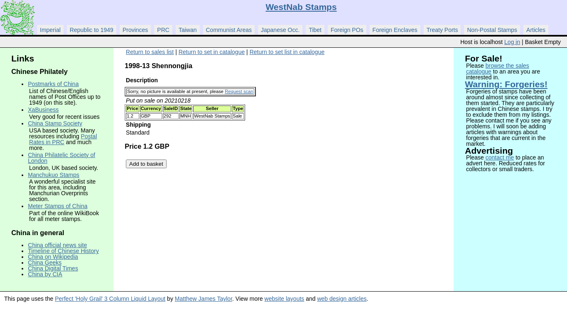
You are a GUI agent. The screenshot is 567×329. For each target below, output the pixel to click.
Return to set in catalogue (212, 52)
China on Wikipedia (53, 256)
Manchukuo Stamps (53, 175)
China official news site (57, 245)
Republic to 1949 (91, 30)
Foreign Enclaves (395, 30)
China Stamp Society (55, 123)
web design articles (341, 298)
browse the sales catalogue (497, 68)
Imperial (50, 30)
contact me (500, 157)
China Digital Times (53, 268)
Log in (512, 42)
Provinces (135, 30)
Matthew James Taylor (203, 298)
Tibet (315, 30)
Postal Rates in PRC (63, 139)
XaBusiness (43, 109)
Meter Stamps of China (57, 206)
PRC (163, 30)
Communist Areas (229, 30)
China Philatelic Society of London (61, 158)
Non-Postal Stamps (492, 30)
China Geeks (44, 262)
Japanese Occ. (280, 30)
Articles (535, 30)
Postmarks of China (53, 84)
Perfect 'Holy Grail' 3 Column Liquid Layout (110, 298)
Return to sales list (150, 52)
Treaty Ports (442, 30)
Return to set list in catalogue (287, 52)
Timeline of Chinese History (63, 251)
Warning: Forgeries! (506, 84)
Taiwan (188, 30)
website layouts (284, 298)
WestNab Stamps (300, 7)
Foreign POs (347, 30)
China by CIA (45, 274)
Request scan (239, 91)
